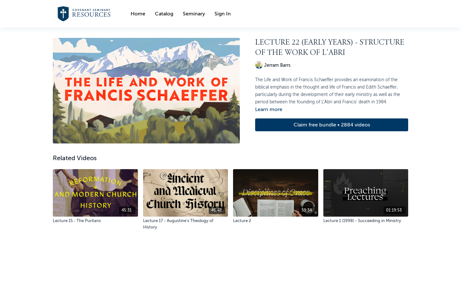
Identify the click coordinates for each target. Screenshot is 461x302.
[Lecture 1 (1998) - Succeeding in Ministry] (365, 221)
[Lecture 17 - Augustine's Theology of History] (185, 224)
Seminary (194, 14)
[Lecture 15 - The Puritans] (95, 221)
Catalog (164, 14)
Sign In (222, 14)
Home (138, 14)
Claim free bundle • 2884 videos (332, 125)
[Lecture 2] (275, 221)
